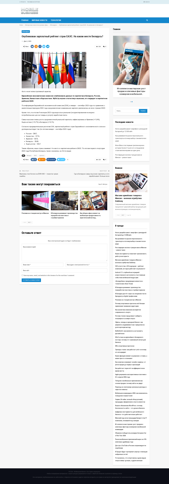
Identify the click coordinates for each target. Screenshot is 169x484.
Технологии (56, 20)
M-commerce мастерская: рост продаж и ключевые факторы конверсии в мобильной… (131, 91)
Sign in (146, 2)
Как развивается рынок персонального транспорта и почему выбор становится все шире (130, 138)
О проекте (23, 2)
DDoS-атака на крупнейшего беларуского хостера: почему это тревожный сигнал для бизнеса (130, 339)
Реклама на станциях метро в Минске (128, 300)
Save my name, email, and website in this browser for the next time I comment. (49, 275)
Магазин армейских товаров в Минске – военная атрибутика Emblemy (128, 198)
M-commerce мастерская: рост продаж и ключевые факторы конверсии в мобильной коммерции (130, 426)
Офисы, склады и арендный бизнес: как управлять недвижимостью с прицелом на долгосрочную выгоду (130, 324)
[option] (131, 67)
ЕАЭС (35, 155)
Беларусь (29, 155)
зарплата (41, 155)
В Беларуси (25, 31)
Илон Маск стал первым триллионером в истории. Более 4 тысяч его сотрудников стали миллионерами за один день (129, 148)
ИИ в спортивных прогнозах (124, 346)
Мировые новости (39, 20)
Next (30, 222)
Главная (24, 20)
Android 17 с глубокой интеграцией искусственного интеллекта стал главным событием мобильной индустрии (130, 275)
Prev (24, 222)
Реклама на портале (33, 2)
